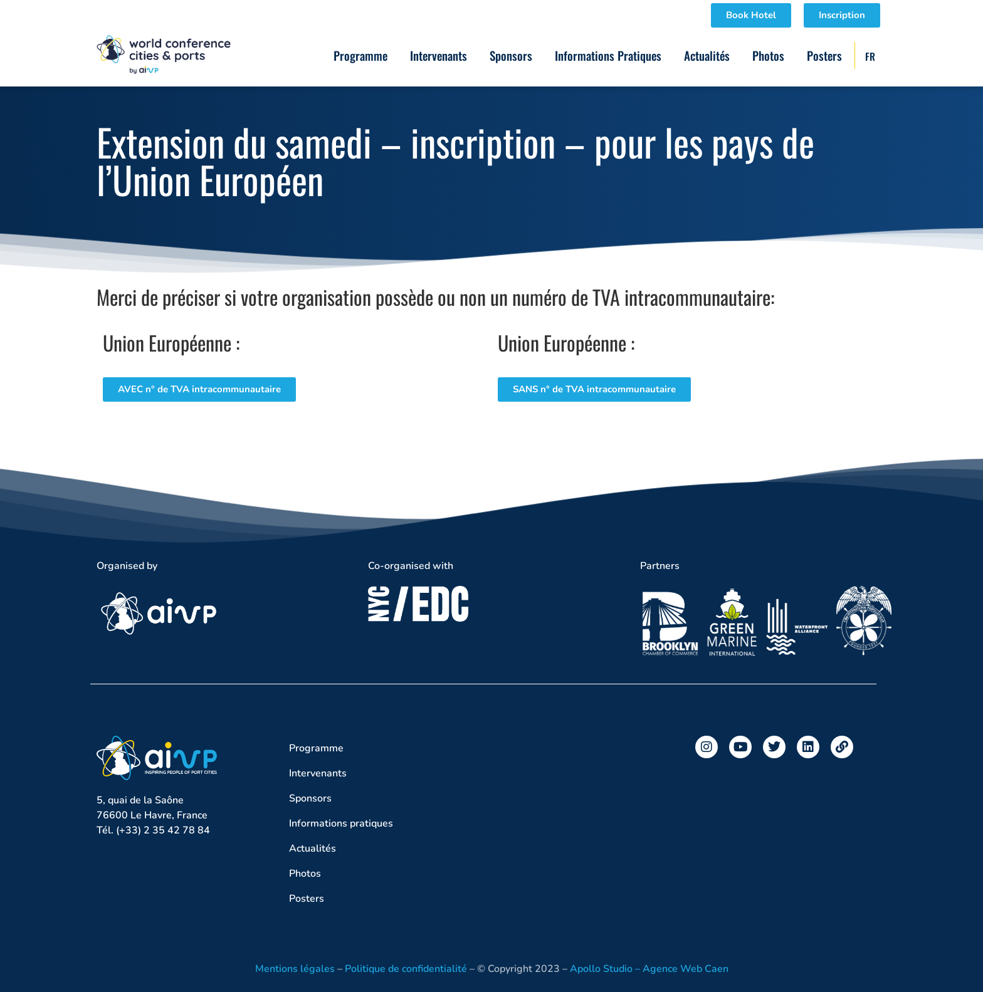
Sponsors (511, 55)
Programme (360, 55)
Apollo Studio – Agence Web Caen (649, 969)
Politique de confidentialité (406, 969)
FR (870, 56)
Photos (768, 55)
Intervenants (438, 55)
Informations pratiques (608, 55)
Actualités (707, 55)
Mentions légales (295, 969)
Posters (824, 55)
